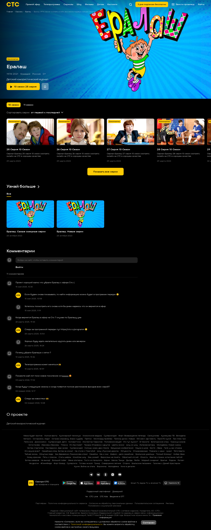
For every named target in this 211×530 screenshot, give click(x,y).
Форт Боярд (59, 463)
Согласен (149, 522)
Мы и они (104, 454)
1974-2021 (12, 73)
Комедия (25, 73)
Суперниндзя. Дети (57, 442)
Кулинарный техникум (70, 435)
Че (86, 496)
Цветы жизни (118, 445)
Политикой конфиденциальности (86, 524)
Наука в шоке (141, 448)
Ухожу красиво (34, 457)
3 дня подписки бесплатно (152, 4)
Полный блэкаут (164, 454)
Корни (107, 460)
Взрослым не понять (110, 457)
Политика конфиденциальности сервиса (67, 503)
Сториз (126, 463)
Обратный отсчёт (130, 457)
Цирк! (169, 451)
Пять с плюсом (50, 457)
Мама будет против (33, 435)
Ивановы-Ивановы (50, 445)
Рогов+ (181, 460)
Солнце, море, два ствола (96, 448)
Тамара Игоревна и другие (97, 445)
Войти (19, 267)
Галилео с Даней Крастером (166, 463)
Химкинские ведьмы (92, 435)
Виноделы (181, 435)
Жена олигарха (75, 460)
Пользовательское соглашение (149, 503)
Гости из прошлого (93, 460)
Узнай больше (23, 186)
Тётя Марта (179, 451)
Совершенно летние (111, 463)
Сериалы (68, 4)
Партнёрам (41, 503)
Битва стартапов (35, 448)
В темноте (144, 442)
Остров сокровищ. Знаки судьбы (67, 439)
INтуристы (126, 451)
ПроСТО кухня (164, 439)
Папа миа (28, 442)
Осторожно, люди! (41, 439)
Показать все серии (105, 171)
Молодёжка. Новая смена (169, 445)
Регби (137, 460)
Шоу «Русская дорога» (108, 451)
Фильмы (89, 4)
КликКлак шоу (79, 457)
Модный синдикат (150, 460)
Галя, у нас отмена (173, 448)
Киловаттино (74, 442)
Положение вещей (113, 442)
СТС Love (93, 496)
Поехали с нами (157, 451)
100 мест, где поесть (146, 439)
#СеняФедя (46, 463)
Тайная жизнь (31, 454)
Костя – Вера (156, 448)
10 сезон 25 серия (23, 86)
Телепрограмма (52, 4)
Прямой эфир (33, 4)
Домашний (117, 491)
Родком (172, 460)
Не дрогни (34, 463)
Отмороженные (140, 451)
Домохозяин (40, 442)
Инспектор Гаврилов (92, 442)
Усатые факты (50, 435)
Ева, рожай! (93, 457)
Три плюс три (179, 439)
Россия (36, 73)
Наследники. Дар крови (56, 448)
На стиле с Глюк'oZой (85, 451)
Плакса (64, 445)
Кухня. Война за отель (84, 466)
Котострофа (34, 445)
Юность (144, 457)
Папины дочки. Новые (124, 439)
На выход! (45, 460)
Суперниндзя (110, 435)
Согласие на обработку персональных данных (111, 503)
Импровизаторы (147, 445)
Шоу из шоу (132, 445)
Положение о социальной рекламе (104, 506)
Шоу (79, 4)
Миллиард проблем (103, 439)
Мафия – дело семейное (121, 454)
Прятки (88, 439)
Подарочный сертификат (99, 491)
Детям (100, 4)
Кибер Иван (179, 454)
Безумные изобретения (122, 448)
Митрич (27, 439)
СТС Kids (104, 496)
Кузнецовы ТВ (167, 435)
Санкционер (153, 435)
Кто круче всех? (32, 451)
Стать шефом (65, 457)
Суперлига (72, 463)
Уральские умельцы (144, 454)
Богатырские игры (160, 442)
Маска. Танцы (117, 460)
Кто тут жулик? (130, 442)
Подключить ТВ (171, 483)
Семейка (93, 454)
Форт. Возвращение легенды (132, 435)
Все (9, 195)
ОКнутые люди (46, 454)
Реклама (170, 503)
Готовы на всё (86, 463)
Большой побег (59, 460)
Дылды (129, 460)
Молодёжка (113, 466)
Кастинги (112, 4)
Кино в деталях (128, 466)
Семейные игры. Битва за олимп (57, 451)
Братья (163, 460)
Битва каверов (32, 460)
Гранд (97, 463)
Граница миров (178, 442)
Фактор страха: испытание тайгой (166, 457)
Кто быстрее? (75, 445)
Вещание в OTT (117, 496)
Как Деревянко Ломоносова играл (71, 454)
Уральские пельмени (141, 463)
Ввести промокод (183, 4)
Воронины (102, 466)
